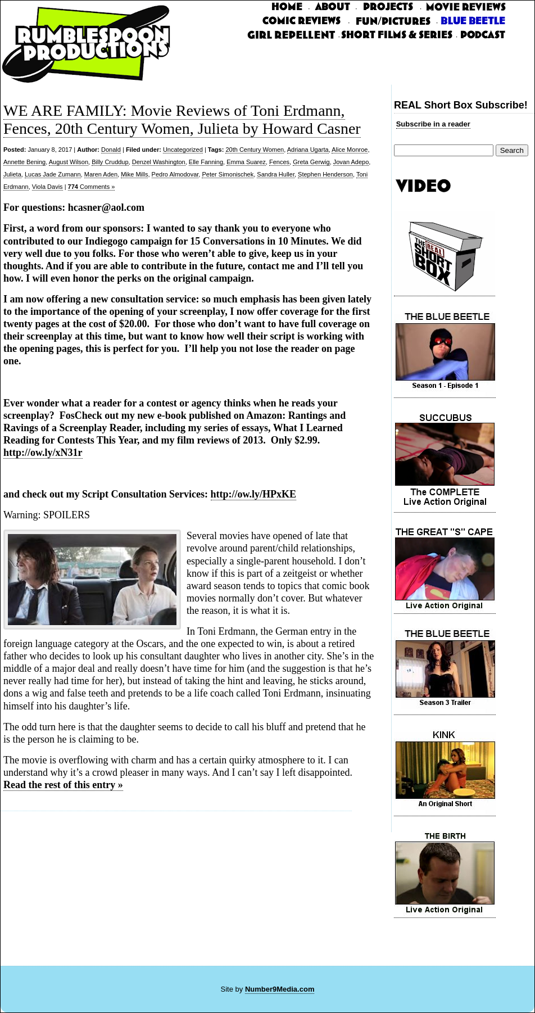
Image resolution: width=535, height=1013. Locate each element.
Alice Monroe (350, 149)
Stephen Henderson (325, 174)
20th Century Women (254, 149)
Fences (279, 162)
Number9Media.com (280, 989)
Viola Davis (47, 186)
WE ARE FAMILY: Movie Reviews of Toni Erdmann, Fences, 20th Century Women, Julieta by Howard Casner (182, 119)
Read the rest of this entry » (63, 784)
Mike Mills (134, 174)
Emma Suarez (246, 162)
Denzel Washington (158, 162)
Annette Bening (24, 162)
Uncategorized (183, 149)
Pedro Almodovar (175, 174)
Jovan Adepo (351, 162)
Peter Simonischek (227, 174)
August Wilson (68, 162)
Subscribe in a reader (433, 124)
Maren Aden (100, 174)
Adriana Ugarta (308, 149)
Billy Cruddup (110, 162)
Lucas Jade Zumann (53, 174)
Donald (111, 149)
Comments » (91, 186)
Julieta (12, 174)
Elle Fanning (206, 162)
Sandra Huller (275, 174)
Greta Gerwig (311, 162)
